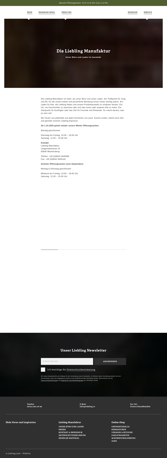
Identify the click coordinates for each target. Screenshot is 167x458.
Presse (62, 429)
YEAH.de (26, 453)
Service (148, 12)
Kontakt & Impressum (70, 432)
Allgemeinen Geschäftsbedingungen (72, 380)
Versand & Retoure (122, 432)
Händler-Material (69, 438)
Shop (29, 12)
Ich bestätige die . (68, 369)
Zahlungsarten (120, 435)
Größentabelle (121, 427)
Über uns (66, 12)
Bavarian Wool (47, 12)
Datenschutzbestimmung (81, 369)
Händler (132, 12)
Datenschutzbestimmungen (49, 380)
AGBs (114, 441)
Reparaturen (119, 429)
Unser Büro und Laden (71, 427)
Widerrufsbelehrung (124, 438)
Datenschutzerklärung (72, 435)
